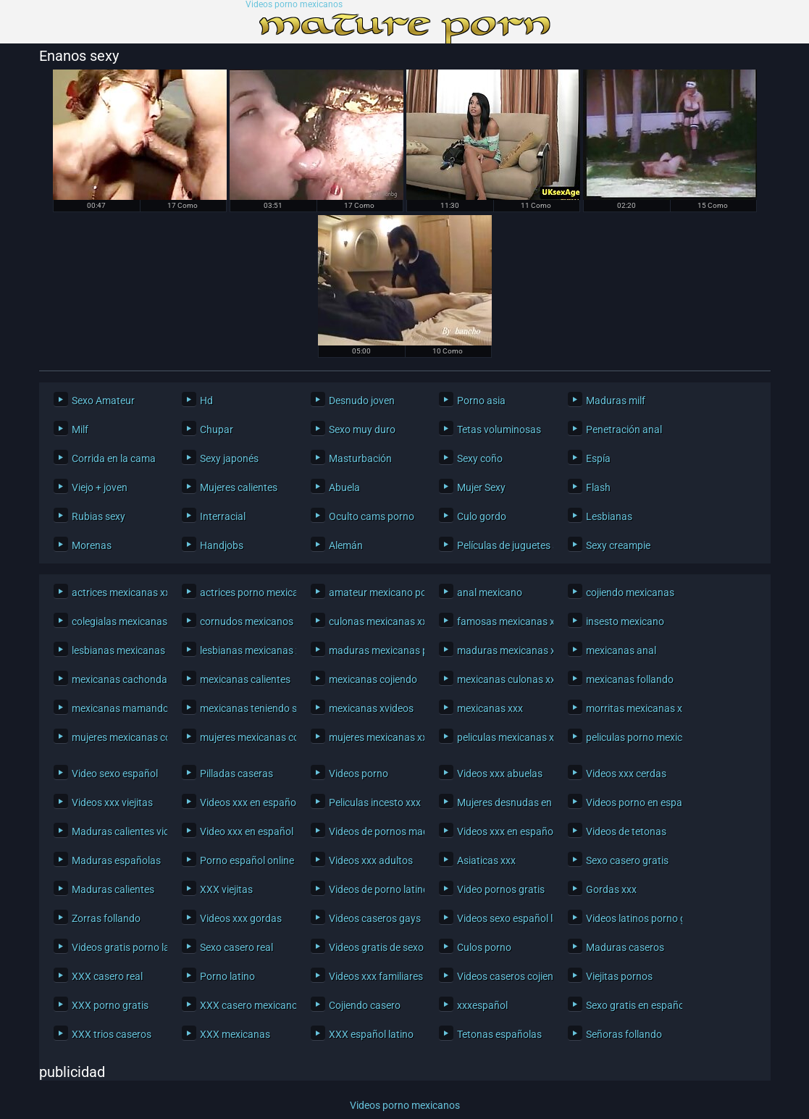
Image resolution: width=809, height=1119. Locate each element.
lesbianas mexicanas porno (116, 650)
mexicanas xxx (490, 708)
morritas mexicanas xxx (630, 708)
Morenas (92, 545)
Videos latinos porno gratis (630, 918)
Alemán (346, 545)
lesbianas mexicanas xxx (244, 650)
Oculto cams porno (371, 516)
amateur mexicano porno (373, 592)
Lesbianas (609, 516)
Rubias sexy (98, 516)
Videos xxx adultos (371, 860)
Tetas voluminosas (499, 429)
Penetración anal (624, 429)
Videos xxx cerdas (626, 773)
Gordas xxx (611, 889)
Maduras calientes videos (116, 831)
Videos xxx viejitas (112, 802)
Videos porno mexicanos (294, 4)
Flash (598, 487)
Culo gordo (481, 516)
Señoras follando (624, 1034)
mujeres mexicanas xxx (373, 737)
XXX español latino (371, 1034)
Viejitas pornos (619, 976)
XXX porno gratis (110, 1005)
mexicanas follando (630, 679)
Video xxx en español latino (244, 831)
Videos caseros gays (373, 918)
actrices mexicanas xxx (116, 592)
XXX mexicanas (235, 1034)
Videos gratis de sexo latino (373, 947)
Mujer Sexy (481, 487)
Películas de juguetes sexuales (501, 545)
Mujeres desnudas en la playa (501, 802)
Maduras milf (615, 400)
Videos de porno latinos (373, 889)
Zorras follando (106, 918)
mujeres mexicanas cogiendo (116, 737)
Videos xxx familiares (373, 976)
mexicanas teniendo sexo (244, 708)
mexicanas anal (621, 650)
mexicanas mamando (116, 708)
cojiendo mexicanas (630, 592)
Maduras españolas (116, 860)
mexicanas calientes (244, 679)
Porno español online (244, 860)
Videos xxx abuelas (499, 773)
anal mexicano (489, 592)
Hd (206, 400)
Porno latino (227, 976)
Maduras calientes (113, 889)
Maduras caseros (625, 947)
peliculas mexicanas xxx (501, 737)
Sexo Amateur (103, 400)
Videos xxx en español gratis (244, 802)
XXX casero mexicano (244, 1005)
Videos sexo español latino (501, 918)
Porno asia (481, 400)
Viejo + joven (99, 487)
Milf (80, 429)
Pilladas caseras (236, 773)
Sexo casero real (236, 947)
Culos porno (484, 947)
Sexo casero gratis (627, 860)
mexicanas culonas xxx (501, 679)
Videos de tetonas (626, 831)
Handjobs (221, 545)
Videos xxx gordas (241, 918)
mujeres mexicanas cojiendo (244, 737)
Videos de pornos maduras (373, 831)
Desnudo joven (362, 400)
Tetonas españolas (499, 1034)
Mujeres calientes (238, 487)
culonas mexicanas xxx (373, 621)
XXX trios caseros (111, 1034)
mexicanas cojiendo (373, 679)
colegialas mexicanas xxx (116, 621)
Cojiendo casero (365, 1005)
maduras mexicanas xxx (501, 650)
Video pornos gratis (501, 889)
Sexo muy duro (362, 429)
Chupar (216, 429)
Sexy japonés (229, 458)
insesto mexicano (625, 621)
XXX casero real (107, 976)
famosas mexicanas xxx (501, 621)
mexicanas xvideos (371, 708)
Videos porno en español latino (630, 802)
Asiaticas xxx (486, 860)
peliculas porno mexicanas (630, 737)
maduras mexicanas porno (373, 650)
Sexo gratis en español (630, 1005)
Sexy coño (480, 458)
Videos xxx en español (501, 831)
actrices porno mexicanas (244, 592)
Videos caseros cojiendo (501, 976)
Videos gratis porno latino (116, 947)
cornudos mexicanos (244, 621)
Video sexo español (115, 773)
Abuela (344, 487)
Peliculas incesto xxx (373, 802)
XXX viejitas (226, 889)
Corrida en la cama (114, 458)
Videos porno (358, 773)
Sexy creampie (618, 545)
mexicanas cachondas (116, 679)
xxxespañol (482, 1005)
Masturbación (360, 458)
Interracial (223, 516)
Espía (598, 458)
